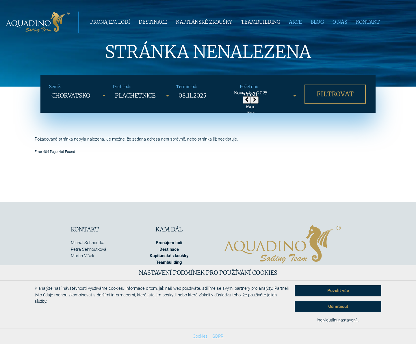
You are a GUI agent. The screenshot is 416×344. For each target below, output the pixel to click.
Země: (55, 86)
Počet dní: (249, 86)
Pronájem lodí (110, 22)
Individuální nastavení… (338, 320)
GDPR (218, 336)
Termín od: (186, 86)
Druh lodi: (122, 86)
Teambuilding (260, 22)
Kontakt (368, 22)
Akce (295, 22)
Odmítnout (338, 306)
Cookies (200, 336)
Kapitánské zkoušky (204, 22)
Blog (317, 22)
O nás (340, 22)
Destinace (153, 22)
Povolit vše (338, 290)
